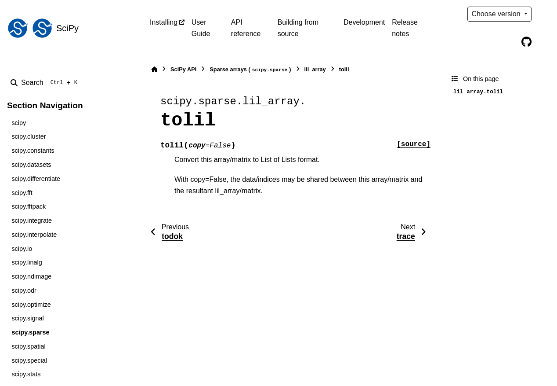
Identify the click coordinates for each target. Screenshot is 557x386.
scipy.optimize (31, 304)
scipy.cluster (28, 136)
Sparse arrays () (250, 70)
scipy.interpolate (34, 234)
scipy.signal (27, 318)
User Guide (201, 27)
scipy (18, 122)
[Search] (45, 83)
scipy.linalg (26, 262)
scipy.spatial (28, 346)
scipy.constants (32, 150)
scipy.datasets (31, 164)
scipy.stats (25, 374)
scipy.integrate (31, 220)
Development (364, 22)
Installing (163, 22)
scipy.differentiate (35, 178)
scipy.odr (23, 290)
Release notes (405, 27)
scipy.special (29, 360)
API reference (246, 27)
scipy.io (21, 248)
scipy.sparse (30, 332)
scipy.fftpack (28, 206)
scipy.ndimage (31, 276)
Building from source (298, 27)
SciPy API (183, 69)
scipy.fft (21, 192)
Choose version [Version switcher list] (496, 14)
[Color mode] (544, 14)
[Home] (154, 69)
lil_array (315, 69)
